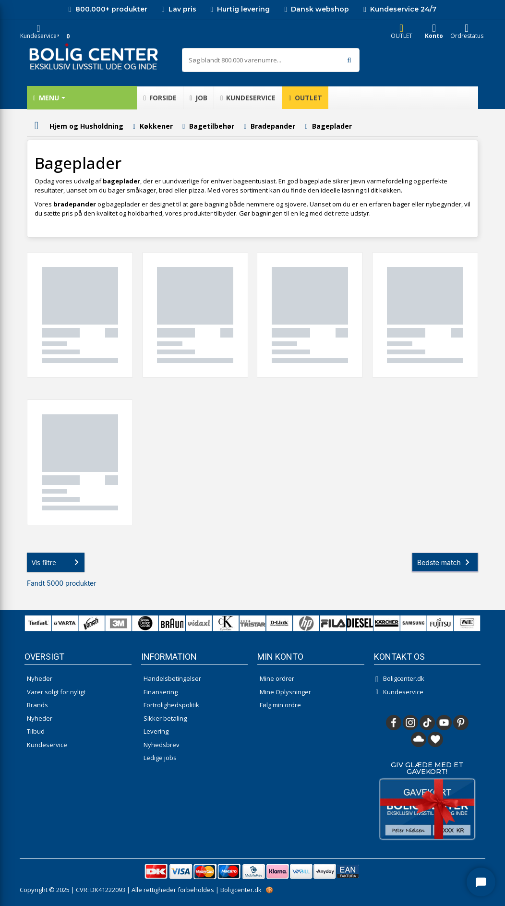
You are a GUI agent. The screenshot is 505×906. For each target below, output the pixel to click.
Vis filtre (57, 562)
